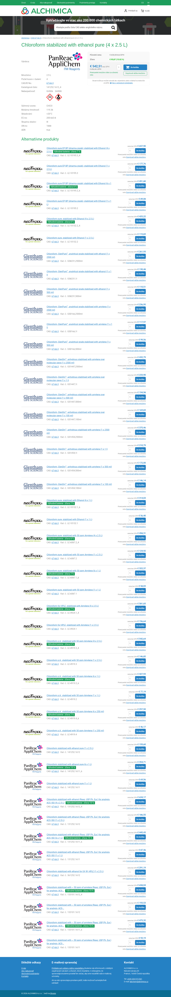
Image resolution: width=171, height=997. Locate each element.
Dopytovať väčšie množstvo (135, 73)
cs (142, 3)
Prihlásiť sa (132, 11)
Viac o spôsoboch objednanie (122, 83)
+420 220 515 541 (134, 979)
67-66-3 (50, 83)
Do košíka (140, 151)
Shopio (53, 993)
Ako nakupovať (27, 971)
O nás (23, 968)
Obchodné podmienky (30, 974)
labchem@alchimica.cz (139, 982)
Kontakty (24, 976)
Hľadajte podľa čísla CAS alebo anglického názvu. (79, 27)
